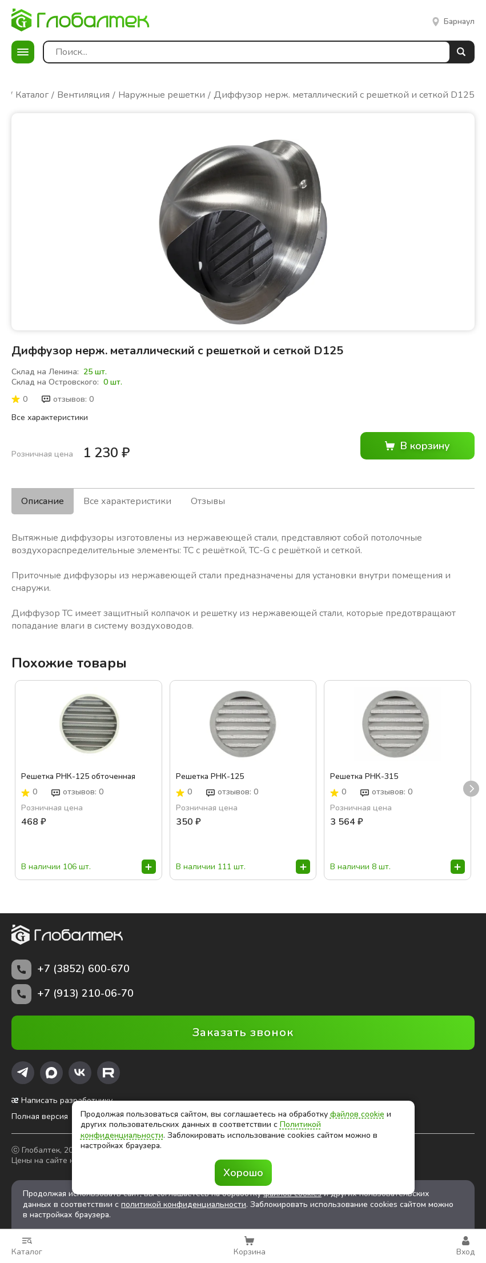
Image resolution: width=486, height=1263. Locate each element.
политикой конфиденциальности (183, 1204)
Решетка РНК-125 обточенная (78, 777)
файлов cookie (357, 1114)
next (471, 788)
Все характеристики (49, 417)
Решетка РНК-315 (364, 777)
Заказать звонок (243, 1032)
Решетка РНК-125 (210, 777)
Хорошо (243, 1173)
